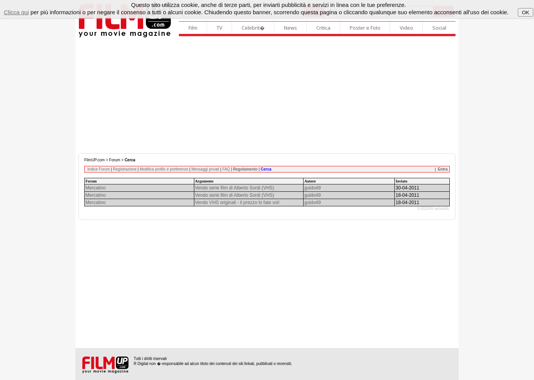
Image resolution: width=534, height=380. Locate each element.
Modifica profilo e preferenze (164, 169)
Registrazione (125, 169)
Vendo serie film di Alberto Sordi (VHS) (234, 188)
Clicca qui (16, 12)
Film (193, 27)
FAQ (226, 169)
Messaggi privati (205, 169)
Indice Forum (98, 169)
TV (219, 27)
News (290, 27)
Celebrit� (253, 27)
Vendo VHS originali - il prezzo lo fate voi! (237, 202)
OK (525, 12)
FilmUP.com (94, 160)
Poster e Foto (365, 27)
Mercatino (95, 188)
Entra (443, 169)
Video (406, 27)
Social (439, 27)
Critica (323, 27)
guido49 (312, 188)
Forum (114, 160)
